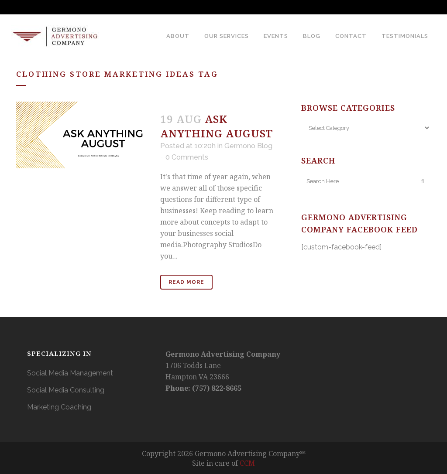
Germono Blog (248, 146)
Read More (186, 282)
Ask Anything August (216, 126)
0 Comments (186, 157)
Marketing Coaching (59, 407)
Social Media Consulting (65, 390)
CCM (247, 463)
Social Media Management (70, 373)
